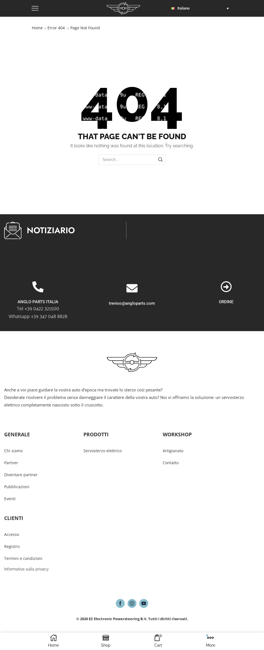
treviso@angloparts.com (132, 330)
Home (37, 27)
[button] (201, 8)
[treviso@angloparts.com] (132, 315)
